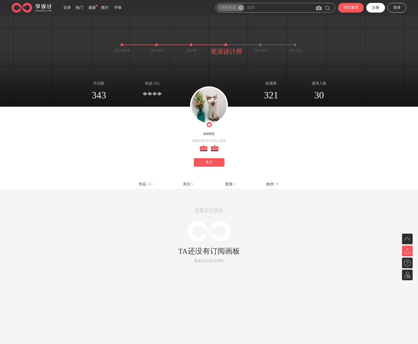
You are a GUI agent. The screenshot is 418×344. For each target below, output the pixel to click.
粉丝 (272, 184)
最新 (92, 8)
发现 (230, 184)
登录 (397, 8)
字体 (118, 8)
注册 (375, 8)
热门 (79, 8)
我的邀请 (350, 7)
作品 (146, 184)
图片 (105, 8)
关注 (209, 162)
